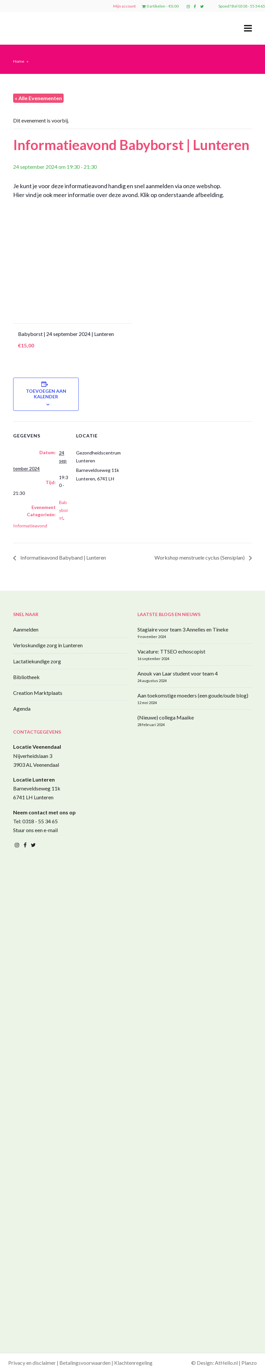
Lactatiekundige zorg (37, 661)
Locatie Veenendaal (37, 746)
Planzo (249, 1363)
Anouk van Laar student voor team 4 (177, 673)
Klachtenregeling (133, 1363)
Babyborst (63, 510)
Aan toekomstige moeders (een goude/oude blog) (192, 695)
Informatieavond (30, 525)
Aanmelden (25, 629)
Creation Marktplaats (37, 693)
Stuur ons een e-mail (35, 830)
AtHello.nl (226, 1363)
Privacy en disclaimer (32, 1363)
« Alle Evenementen (38, 98)
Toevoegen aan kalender (46, 393)
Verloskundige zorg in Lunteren (48, 645)
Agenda (22, 708)
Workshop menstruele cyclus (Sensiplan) (200, 557)
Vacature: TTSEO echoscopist (171, 651)
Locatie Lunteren (34, 779)
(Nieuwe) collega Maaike (165, 717)
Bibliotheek (26, 677)
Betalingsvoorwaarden (85, 1363)
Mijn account (124, 6)
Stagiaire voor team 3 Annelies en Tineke (182, 629)
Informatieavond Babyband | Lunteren (62, 557)
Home (18, 61)
